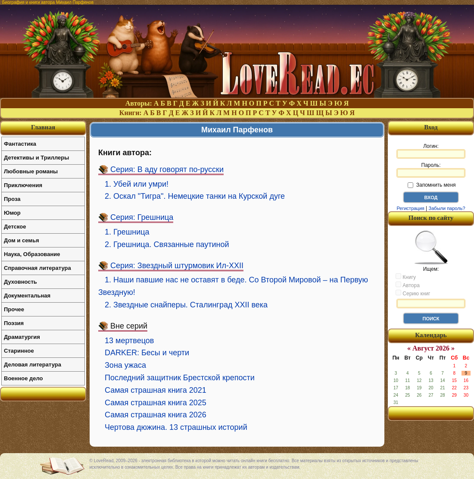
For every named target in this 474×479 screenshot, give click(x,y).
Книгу (406, 276)
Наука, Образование (32, 254)
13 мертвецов (129, 340)
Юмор (12, 213)
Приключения (23, 185)
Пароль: (430, 170)
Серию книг (413, 293)
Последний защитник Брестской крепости (180, 377)
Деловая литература (32, 364)
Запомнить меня (431, 185)
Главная (43, 127)
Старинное (19, 351)
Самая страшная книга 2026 (155, 414)
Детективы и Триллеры (36, 157)
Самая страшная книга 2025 (155, 402)
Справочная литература (37, 268)
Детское (15, 226)
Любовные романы (31, 171)
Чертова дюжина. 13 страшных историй (176, 427)
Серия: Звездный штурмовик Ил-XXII (176, 265)
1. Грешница (127, 232)
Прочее (14, 309)
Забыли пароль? (447, 208)
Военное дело (23, 378)
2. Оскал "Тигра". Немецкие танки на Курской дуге (195, 196)
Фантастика (20, 144)
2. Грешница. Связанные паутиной (167, 244)
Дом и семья (21, 240)
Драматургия (22, 337)
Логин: (430, 151)
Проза (12, 199)
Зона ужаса (125, 365)
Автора (408, 285)
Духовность (20, 282)
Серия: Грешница (141, 217)
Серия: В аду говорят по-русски (167, 169)
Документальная (27, 295)
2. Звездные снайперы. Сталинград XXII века (186, 305)
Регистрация (410, 208)
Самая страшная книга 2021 (155, 390)
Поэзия (14, 323)
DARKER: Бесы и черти (147, 352)
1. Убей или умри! (136, 184)
